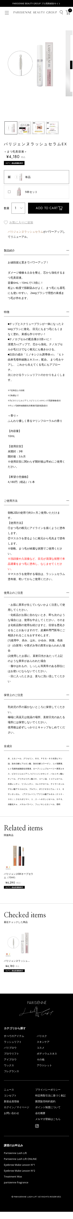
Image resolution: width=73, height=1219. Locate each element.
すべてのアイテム (14, 1043)
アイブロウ (10, 1066)
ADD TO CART (47, 209)
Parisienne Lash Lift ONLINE (20, 1166)
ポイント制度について (48, 1114)
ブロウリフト (11, 1061)
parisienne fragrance (16, 1189)
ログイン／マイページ (16, 1114)
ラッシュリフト (13, 1049)
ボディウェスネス (47, 1061)
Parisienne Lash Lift (15, 1160)
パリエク (42, 1043)
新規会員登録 (11, 1108)
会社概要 (40, 1120)
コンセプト (10, 1103)
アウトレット (44, 1072)
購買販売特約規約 (45, 1108)
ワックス (9, 1072)
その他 (40, 1066)
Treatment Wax (13, 1184)
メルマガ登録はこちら (48, 1126)
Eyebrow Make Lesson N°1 (19, 1172)
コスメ (40, 1055)
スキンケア (43, 1049)
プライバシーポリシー (48, 1097)
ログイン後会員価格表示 (16, 163)
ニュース (9, 1097)
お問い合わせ (11, 1120)
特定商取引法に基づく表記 (50, 1103)
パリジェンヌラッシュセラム (25, 232)
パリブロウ (10, 1055)
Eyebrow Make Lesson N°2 (19, 1178)
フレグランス (11, 1078)
